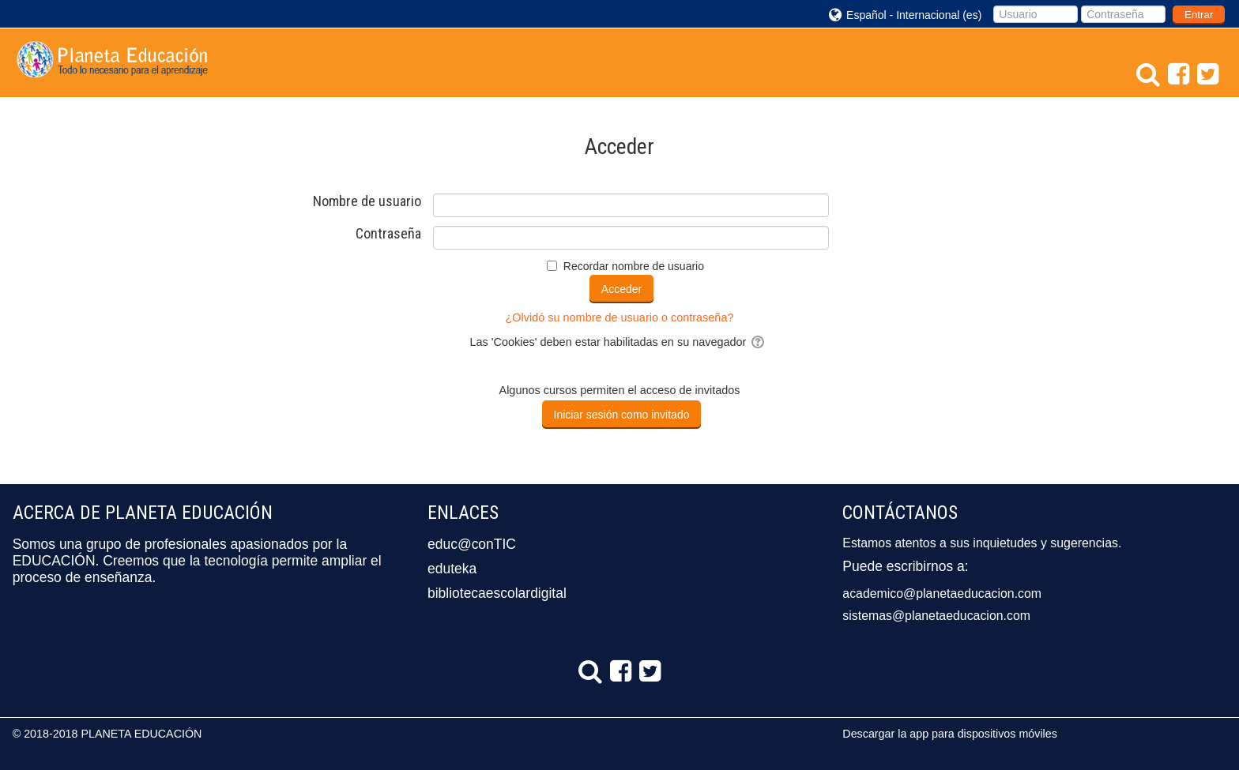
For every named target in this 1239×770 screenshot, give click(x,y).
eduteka (451, 569)
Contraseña (388, 234)
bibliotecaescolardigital (497, 593)
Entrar (1198, 15)
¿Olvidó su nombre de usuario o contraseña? (620, 317)
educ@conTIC (471, 544)
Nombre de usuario (367, 201)
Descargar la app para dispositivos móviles (949, 733)
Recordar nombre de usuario (633, 266)
